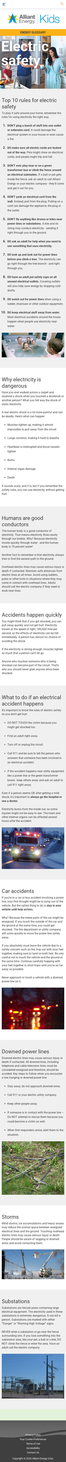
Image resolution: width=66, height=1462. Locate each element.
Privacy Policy (33, 1434)
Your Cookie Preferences (33, 1439)
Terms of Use (33, 1443)
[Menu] (4, 4)
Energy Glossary (33, 32)
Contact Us (33, 1452)
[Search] (61, 4)
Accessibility (33, 1448)
